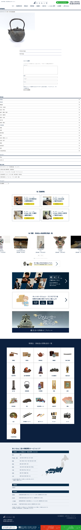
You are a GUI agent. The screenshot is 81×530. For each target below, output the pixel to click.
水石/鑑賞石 (54, 375)
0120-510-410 (8, 521)
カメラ (67, 421)
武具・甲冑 (2, 109)
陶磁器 (1, 104)
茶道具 (27, 360)
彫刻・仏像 (2, 117)
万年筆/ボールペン (27, 421)
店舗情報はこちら (29, 203)
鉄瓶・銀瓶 (2, 122)
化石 (13, 421)
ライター (54, 421)
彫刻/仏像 (68, 375)
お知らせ (2, 159)
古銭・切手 (2, 140)
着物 (1, 143)
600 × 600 (9, 11)
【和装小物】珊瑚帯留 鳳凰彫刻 (7, 169)
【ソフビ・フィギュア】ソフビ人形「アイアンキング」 (11, 171)
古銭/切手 (54, 406)
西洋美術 (2, 132)
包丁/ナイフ (40, 421)
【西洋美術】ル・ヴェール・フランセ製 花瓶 (10, 177)
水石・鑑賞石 (3, 114)
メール (25, 78)
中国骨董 (40, 391)
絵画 (1, 130)
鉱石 (1, 148)
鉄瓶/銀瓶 (13, 11)
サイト (24, 81)
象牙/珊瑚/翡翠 (27, 375)
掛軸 (1, 127)
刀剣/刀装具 (67, 360)
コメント (25, 65)
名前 (24, 75)
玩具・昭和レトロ (3, 137)
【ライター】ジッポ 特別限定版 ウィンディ (10, 166)
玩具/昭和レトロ (40, 406)
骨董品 (13, 360)
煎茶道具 (2, 145)
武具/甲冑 (13, 375)
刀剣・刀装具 (3, 107)
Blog (1, 157)
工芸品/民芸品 (3, 150)
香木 (1, 135)
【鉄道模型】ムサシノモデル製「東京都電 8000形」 (11, 174)
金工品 (1, 120)
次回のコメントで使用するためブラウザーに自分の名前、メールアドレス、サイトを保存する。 (40, 87)
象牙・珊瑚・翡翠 (3, 112)
